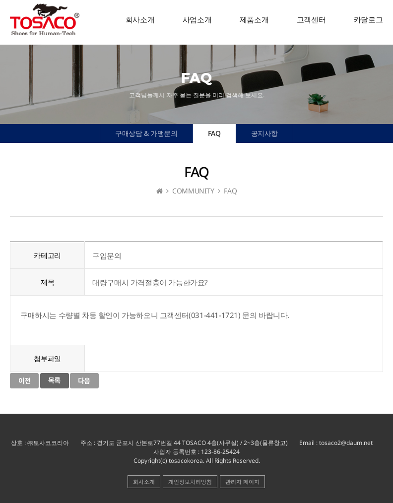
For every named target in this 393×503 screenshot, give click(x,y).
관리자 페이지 (242, 481)
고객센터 (311, 19)
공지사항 (264, 133)
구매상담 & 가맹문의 (146, 133)
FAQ (214, 133)
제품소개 (254, 19)
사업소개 (197, 19)
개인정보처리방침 (190, 481)
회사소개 (140, 19)
